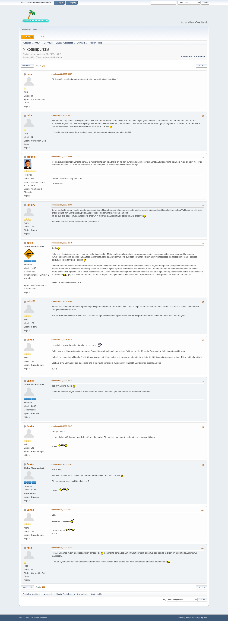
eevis (30, 243)
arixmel (31, 156)
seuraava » (199, 56)
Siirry (164, 600)
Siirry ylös (27, 587)
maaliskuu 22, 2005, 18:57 (61, 74)
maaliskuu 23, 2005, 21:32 (61, 381)
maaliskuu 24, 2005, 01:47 (61, 510)
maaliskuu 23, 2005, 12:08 (61, 157)
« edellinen (186, 56)
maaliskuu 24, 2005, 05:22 (61, 548)
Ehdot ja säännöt (191, 618)
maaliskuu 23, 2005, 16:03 (61, 205)
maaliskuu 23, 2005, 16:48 (61, 243)
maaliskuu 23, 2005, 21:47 (61, 426)
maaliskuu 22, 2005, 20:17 (61, 115)
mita (29, 74)
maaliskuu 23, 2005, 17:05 (61, 301)
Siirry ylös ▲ (204, 618)
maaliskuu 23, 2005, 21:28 (61, 339)
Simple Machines (40, 618)
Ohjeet (181, 618)
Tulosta (201, 66)
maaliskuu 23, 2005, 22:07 (61, 464)
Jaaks (30, 380)
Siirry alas (27, 66)
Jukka (30, 339)
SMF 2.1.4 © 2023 (26, 618)
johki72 (31, 205)
